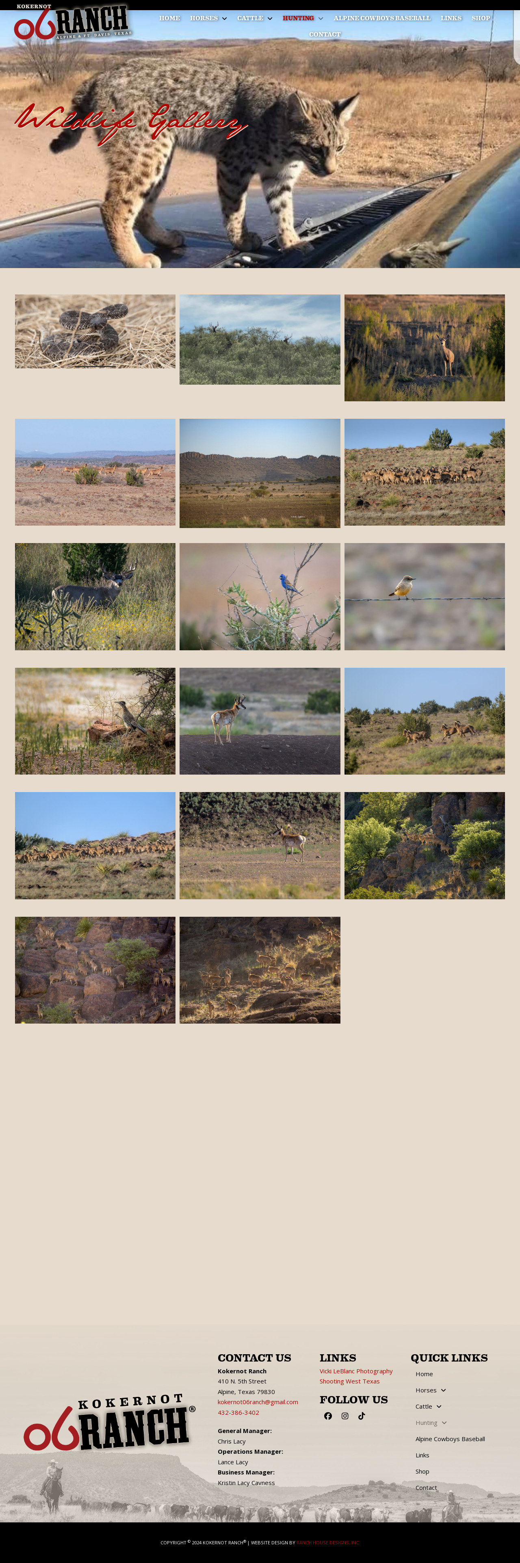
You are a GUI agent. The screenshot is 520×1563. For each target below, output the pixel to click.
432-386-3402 (238, 1412)
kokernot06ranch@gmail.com (258, 1402)
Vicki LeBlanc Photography (356, 1371)
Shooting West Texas (350, 1381)
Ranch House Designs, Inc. (328, 1542)
